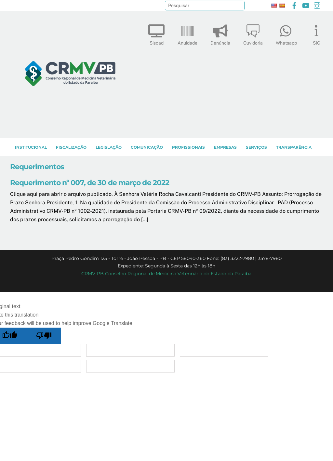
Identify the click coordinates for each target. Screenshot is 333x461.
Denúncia (220, 33)
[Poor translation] (44, 336)
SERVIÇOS (256, 147)
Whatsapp (286, 33)
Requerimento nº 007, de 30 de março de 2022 (89, 182)
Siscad (156, 33)
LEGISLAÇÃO (109, 147)
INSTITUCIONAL (31, 147)
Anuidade (187, 33)
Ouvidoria (253, 33)
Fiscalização (71, 147)
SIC (316, 33)
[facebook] (294, 4)
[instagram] (317, 4)
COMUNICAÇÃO (147, 147)
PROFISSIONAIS (188, 147)
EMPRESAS (225, 147)
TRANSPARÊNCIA (294, 147)
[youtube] (305, 4)
